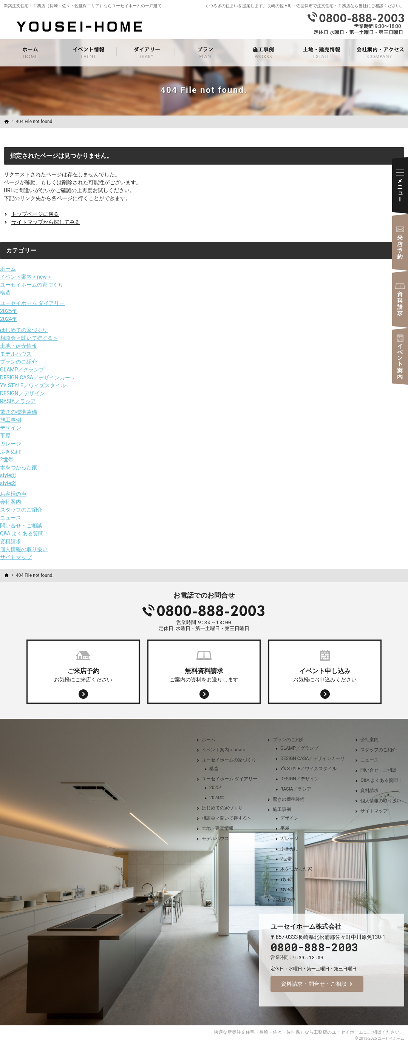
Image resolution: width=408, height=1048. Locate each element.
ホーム (8, 269)
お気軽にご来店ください (83, 674)
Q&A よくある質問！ (24, 533)
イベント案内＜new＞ (26, 277)
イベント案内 (400, 356)
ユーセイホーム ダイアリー (32, 303)
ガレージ (10, 444)
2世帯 (7, 459)
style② (8, 483)
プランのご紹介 (18, 362)
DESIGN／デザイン (22, 393)
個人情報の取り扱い (24, 549)
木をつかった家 (18, 467)
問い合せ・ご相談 (21, 525)
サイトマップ (16, 557)
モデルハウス (16, 354)
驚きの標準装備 (18, 412)
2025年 (8, 311)
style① (8, 475)
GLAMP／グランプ (22, 370)
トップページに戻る (35, 214)
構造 (5, 293)
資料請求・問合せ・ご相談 (314, 984)
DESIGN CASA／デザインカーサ (38, 378)
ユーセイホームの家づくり (31, 285)
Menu (400, 185)
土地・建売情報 (18, 346)
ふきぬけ (10, 451)
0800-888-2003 (204, 610)
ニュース (10, 518)
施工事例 (10, 420)
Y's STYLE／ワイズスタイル (33, 385)
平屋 (5, 436)
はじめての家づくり (24, 330)
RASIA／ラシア (18, 401)
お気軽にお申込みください (325, 674)
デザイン (10, 428)
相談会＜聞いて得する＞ (29, 338)
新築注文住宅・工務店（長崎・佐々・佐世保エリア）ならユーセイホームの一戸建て (83, 5)
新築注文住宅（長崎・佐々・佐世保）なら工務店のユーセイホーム (295, 1032)
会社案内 (10, 502)
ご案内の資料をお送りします (204, 674)
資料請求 (10, 541)
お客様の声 (13, 494)
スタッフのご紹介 (21, 510)
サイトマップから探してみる (45, 222)
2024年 (8, 319)
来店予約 (400, 242)
